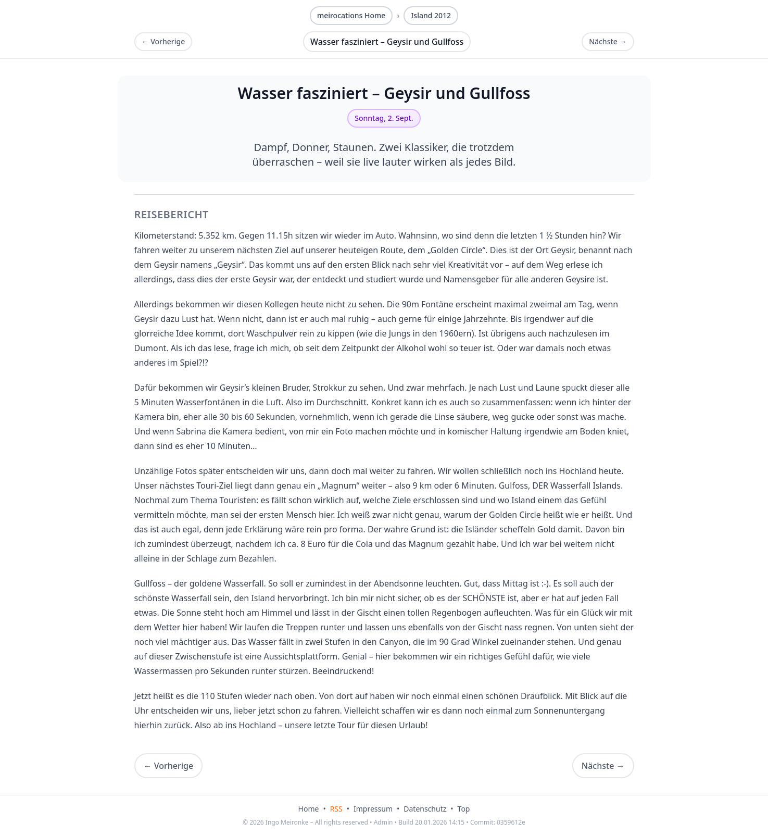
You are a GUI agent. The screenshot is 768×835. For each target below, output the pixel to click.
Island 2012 (431, 15)
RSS (336, 809)
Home (308, 809)
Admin (383, 822)
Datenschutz (425, 809)
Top (464, 809)
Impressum (373, 809)
